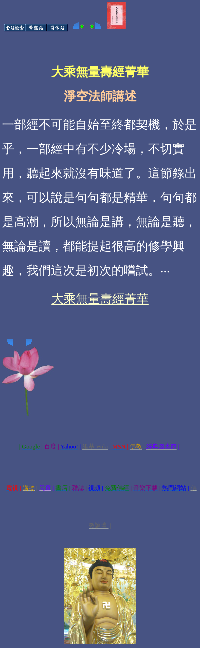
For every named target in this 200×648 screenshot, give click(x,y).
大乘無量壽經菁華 (100, 298)
